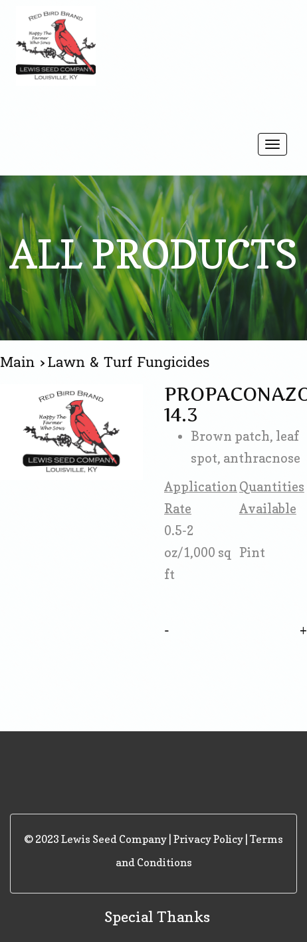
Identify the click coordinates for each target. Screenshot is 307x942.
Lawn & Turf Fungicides (129, 362)
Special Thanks (157, 916)
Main (20, 362)
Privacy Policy (208, 839)
